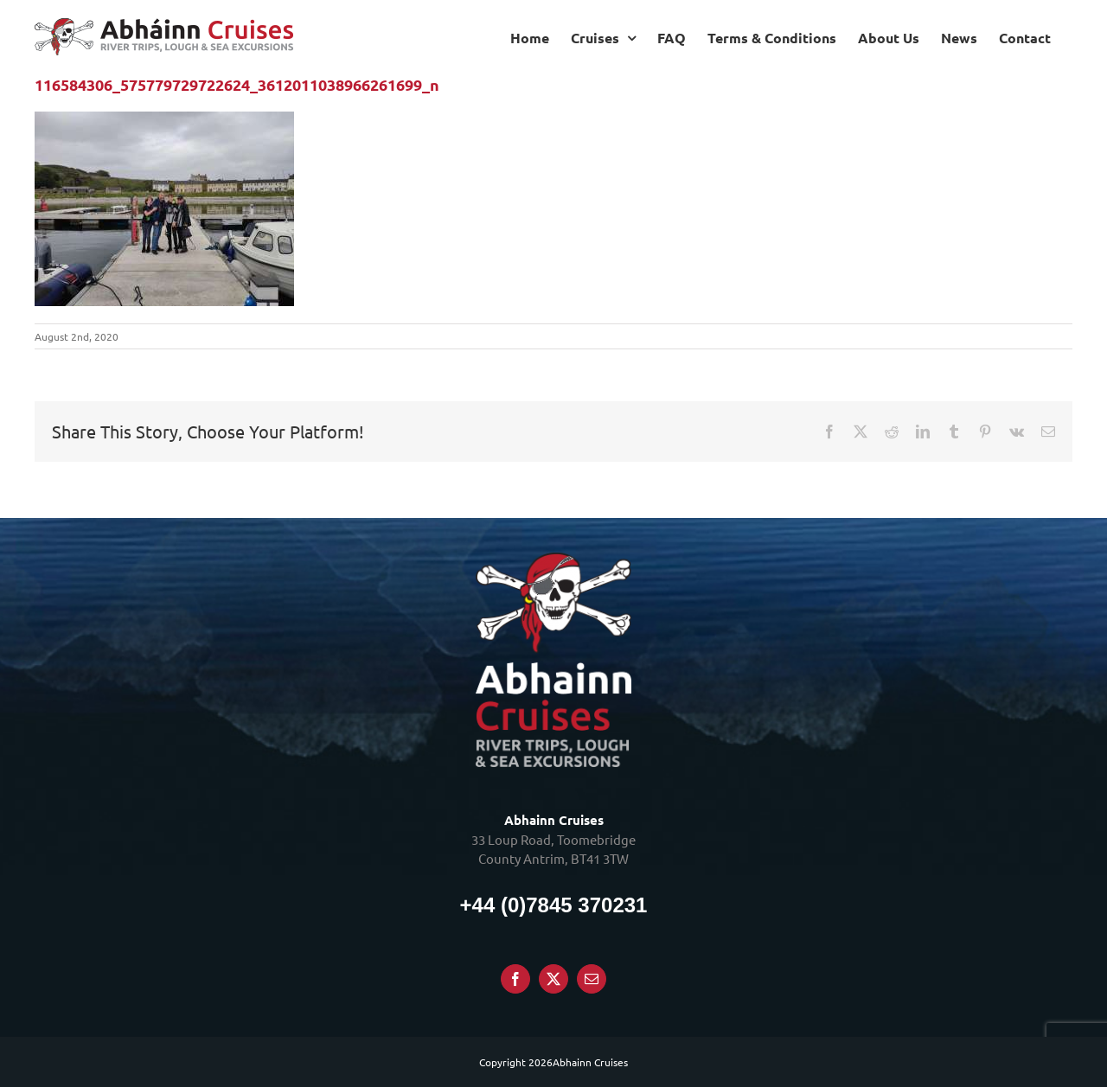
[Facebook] (515, 979)
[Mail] (591, 979)
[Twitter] (553, 979)
